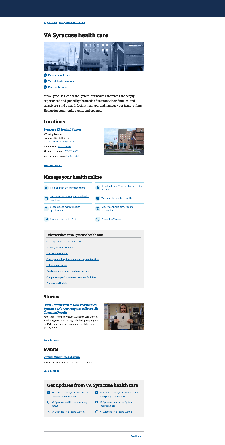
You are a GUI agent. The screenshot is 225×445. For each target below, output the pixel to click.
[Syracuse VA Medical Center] (124, 141)
